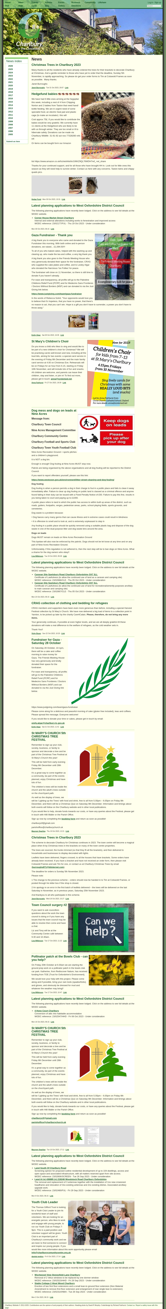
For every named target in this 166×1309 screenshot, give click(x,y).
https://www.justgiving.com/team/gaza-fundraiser (57, 294)
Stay (47, 5)
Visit (7, 5)
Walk (20, 5)
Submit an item (13, 141)
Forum (61, 2)
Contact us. (131, 1305)
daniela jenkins (37, 1256)
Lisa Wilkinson (37, 556)
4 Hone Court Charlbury (47, 1011)
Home (8, 2)
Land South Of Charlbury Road (50, 1168)
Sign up (157, 2)
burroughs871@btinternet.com (48, 867)
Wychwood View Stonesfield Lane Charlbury (57, 1275)
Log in (150, 2)
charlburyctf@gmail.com (44, 1118)
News (20, 2)
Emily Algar (36, 335)
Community (90, 2)
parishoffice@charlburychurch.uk (49, 1122)
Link (66, 88)
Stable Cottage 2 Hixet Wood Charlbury (55, 1283)
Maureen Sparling (38, 831)
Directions (76, 5)
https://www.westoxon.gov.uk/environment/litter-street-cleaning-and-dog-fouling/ (73, 479)
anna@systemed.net (61, 379)
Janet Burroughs (38, 88)
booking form (68, 819)
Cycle (34, 5)
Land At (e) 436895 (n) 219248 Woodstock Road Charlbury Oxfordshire (70, 1179)
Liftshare (102, 2)
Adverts (48, 2)
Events (35, 2)
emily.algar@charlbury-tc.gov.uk (48, 723)
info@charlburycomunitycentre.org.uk (51, 1252)
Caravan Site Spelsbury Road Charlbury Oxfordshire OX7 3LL (66, 574)
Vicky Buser (36, 633)
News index (14, 61)
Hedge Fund (36, 199)
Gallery (61, 5)
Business (75, 2)
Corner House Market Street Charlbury (54, 218)
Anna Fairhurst (37, 383)
